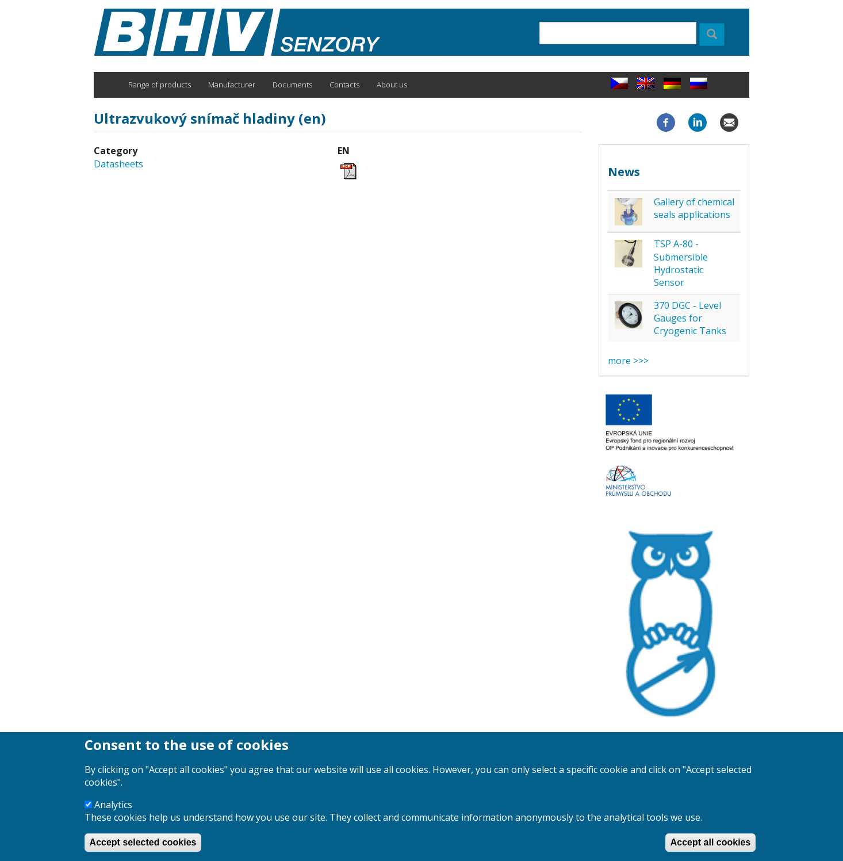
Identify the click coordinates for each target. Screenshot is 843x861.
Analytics (113, 815)
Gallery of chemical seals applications (694, 208)
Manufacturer (231, 84)
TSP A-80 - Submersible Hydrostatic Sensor (681, 263)
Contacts (344, 84)
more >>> (628, 360)
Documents (292, 84)
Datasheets (118, 164)
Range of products (159, 84)
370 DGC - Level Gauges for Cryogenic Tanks (690, 318)
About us (392, 84)
